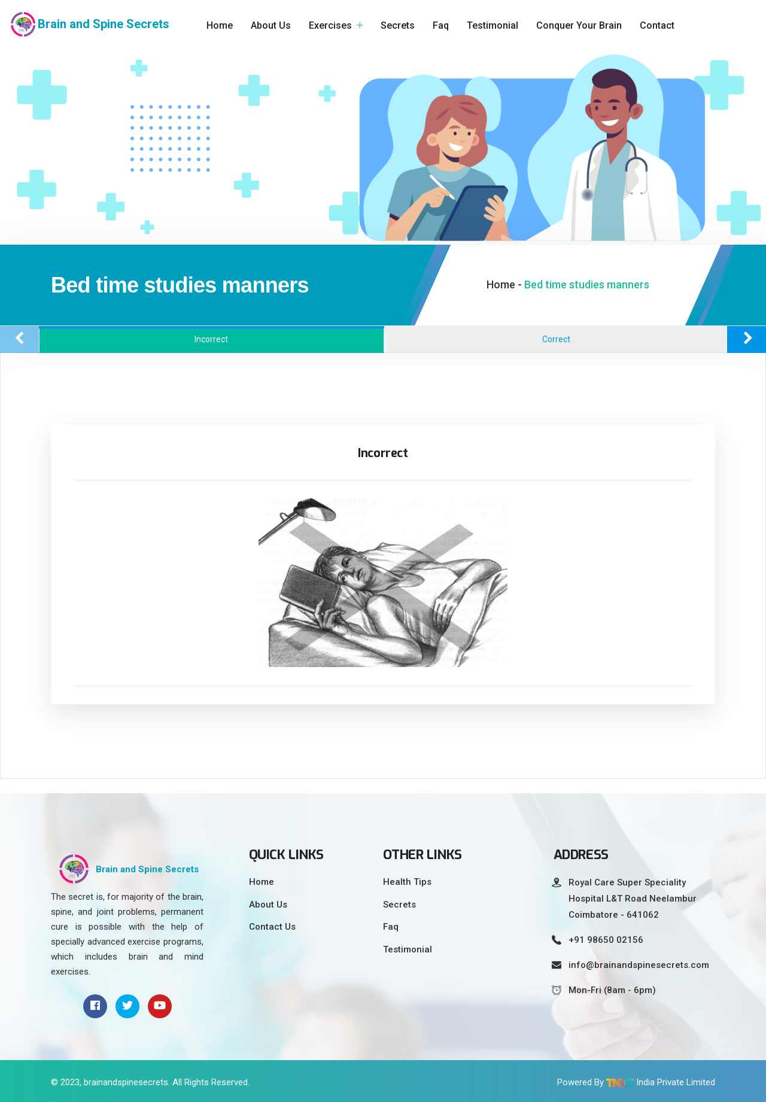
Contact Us (272, 926)
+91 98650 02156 (606, 939)
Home (219, 25)
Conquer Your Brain (579, 25)
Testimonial (492, 25)
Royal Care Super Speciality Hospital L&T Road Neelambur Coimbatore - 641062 (633, 898)
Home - (504, 284)
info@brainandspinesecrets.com (639, 965)
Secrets (398, 25)
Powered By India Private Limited (636, 1082)
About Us (271, 25)
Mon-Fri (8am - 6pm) (612, 990)
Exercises (330, 25)
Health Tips (407, 881)
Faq (441, 25)
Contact (657, 25)
